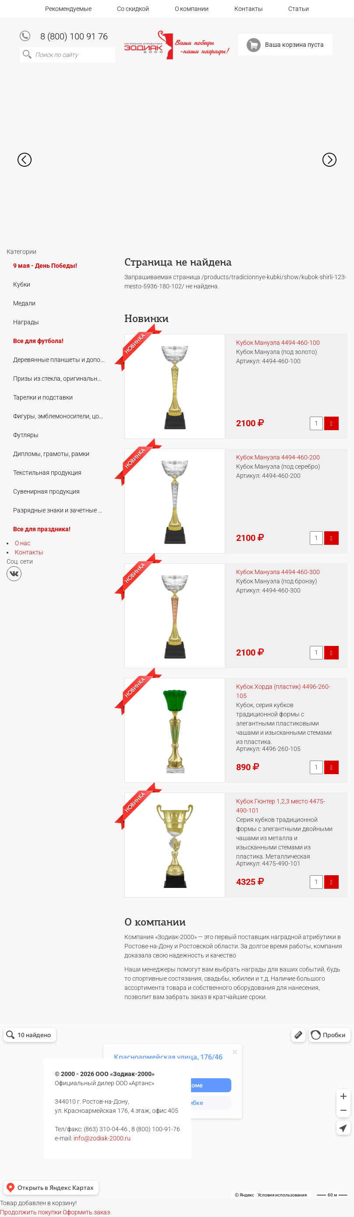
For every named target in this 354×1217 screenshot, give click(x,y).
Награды (26, 322)
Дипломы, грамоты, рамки (51, 453)
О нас (22, 543)
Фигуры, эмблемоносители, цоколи (61, 416)
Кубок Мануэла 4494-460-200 (278, 457)
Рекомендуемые (68, 8)
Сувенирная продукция (46, 491)
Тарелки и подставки (43, 397)
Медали (24, 303)
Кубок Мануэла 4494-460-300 (278, 571)
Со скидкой (133, 8)
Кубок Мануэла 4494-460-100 (278, 342)
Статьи (298, 8)
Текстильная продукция (47, 472)
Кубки (21, 284)
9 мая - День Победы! (45, 265)
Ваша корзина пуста (285, 45)
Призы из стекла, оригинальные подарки (61, 378)
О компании (192, 8)
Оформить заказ (86, 1212)
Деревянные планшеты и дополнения (61, 359)
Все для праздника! (42, 529)
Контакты (248, 8)
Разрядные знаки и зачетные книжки (61, 510)
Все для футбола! (38, 340)
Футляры (26, 434)
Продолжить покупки (30, 1212)
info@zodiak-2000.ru (102, 1138)
